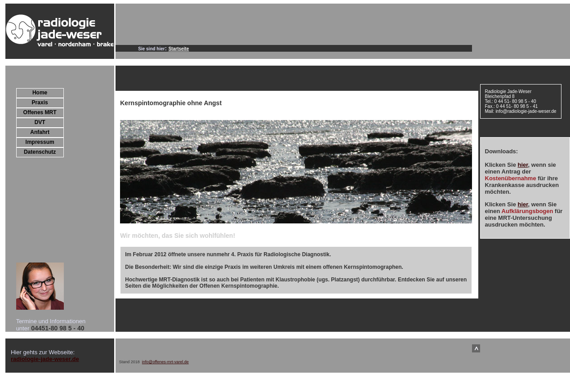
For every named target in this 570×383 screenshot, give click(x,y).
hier (522, 164)
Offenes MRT (40, 112)
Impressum (40, 142)
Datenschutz (40, 152)
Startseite (179, 48)
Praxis (40, 102)
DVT (40, 122)
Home (39, 92)
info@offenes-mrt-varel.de (165, 362)
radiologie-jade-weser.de (45, 359)
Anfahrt (39, 132)
